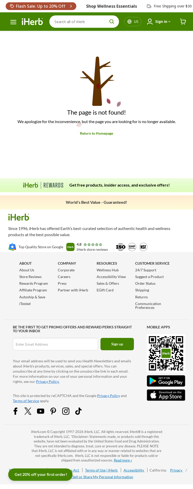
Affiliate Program (33, 290)
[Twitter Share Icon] (31, 413)
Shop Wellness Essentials (111, 6)
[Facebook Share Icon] (19, 413)
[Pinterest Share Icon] (56, 413)
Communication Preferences (148, 305)
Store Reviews (30, 276)
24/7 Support (145, 270)
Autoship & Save (32, 297)
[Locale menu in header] (136, 21)
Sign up (117, 344)
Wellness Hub (108, 270)
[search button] (112, 21)
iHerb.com (38, 432)
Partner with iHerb (73, 290)
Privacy (176, 470)
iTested (25, 303)
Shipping (142, 290)
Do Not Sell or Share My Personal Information (96, 477)
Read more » (123, 460)
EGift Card (105, 290)
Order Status (145, 283)
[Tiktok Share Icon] (82, 413)
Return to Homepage (96, 133)
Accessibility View (111, 276)
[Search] (84, 21)
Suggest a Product (149, 276)
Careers (64, 276)
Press (62, 283)
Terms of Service (26, 401)
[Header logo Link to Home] (32, 21)
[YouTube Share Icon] (44, 413)
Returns (141, 297)
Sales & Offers (108, 283)
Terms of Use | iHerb (101, 470)
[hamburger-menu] (13, 22)
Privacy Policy (108, 395)
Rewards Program (33, 283)
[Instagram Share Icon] (69, 413)
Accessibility (134, 470)
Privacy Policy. (47, 381)
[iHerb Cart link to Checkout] (183, 22)
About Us (26, 270)
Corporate (66, 270)
